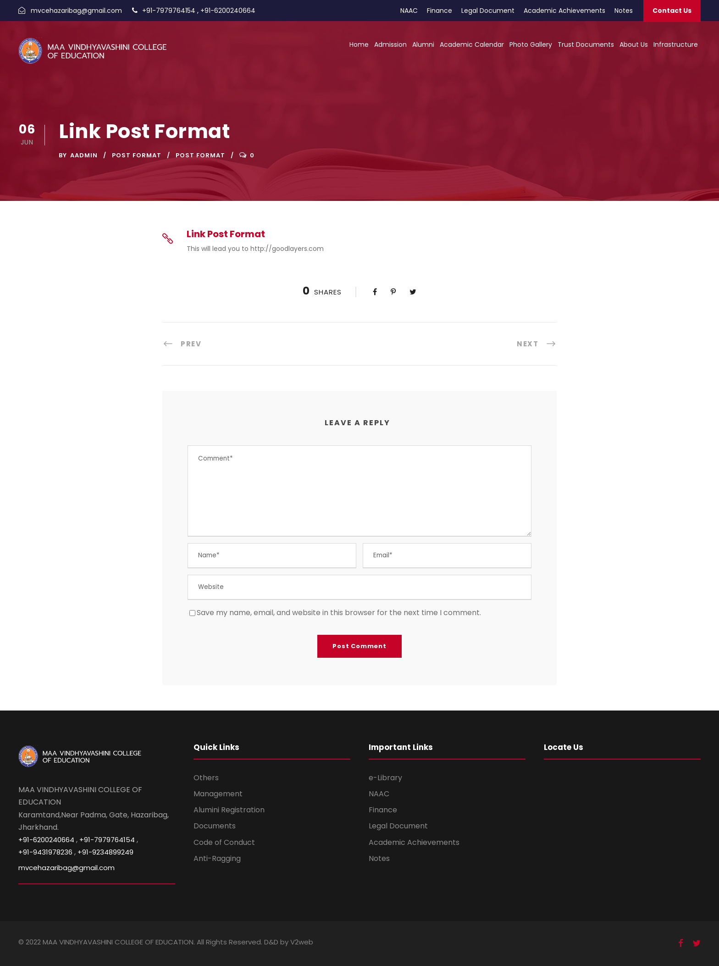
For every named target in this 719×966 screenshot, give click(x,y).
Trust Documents (586, 44)
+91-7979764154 (168, 10)
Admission (390, 44)
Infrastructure (675, 44)
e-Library (385, 777)
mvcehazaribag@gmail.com (76, 10)
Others (206, 777)
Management (218, 793)
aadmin (84, 155)
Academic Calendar (472, 44)
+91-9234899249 (105, 852)
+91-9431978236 (45, 852)
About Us (633, 44)
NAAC (409, 10)
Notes (623, 10)
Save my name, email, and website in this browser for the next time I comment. (339, 612)
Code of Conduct (224, 842)
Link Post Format (226, 234)
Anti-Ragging (217, 858)
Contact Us (672, 10)
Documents (215, 826)
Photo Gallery (530, 44)
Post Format (136, 155)
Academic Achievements (564, 10)
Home (359, 44)
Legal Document (487, 10)
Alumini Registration (229, 810)
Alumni (423, 44)
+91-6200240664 (227, 10)
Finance (439, 10)
